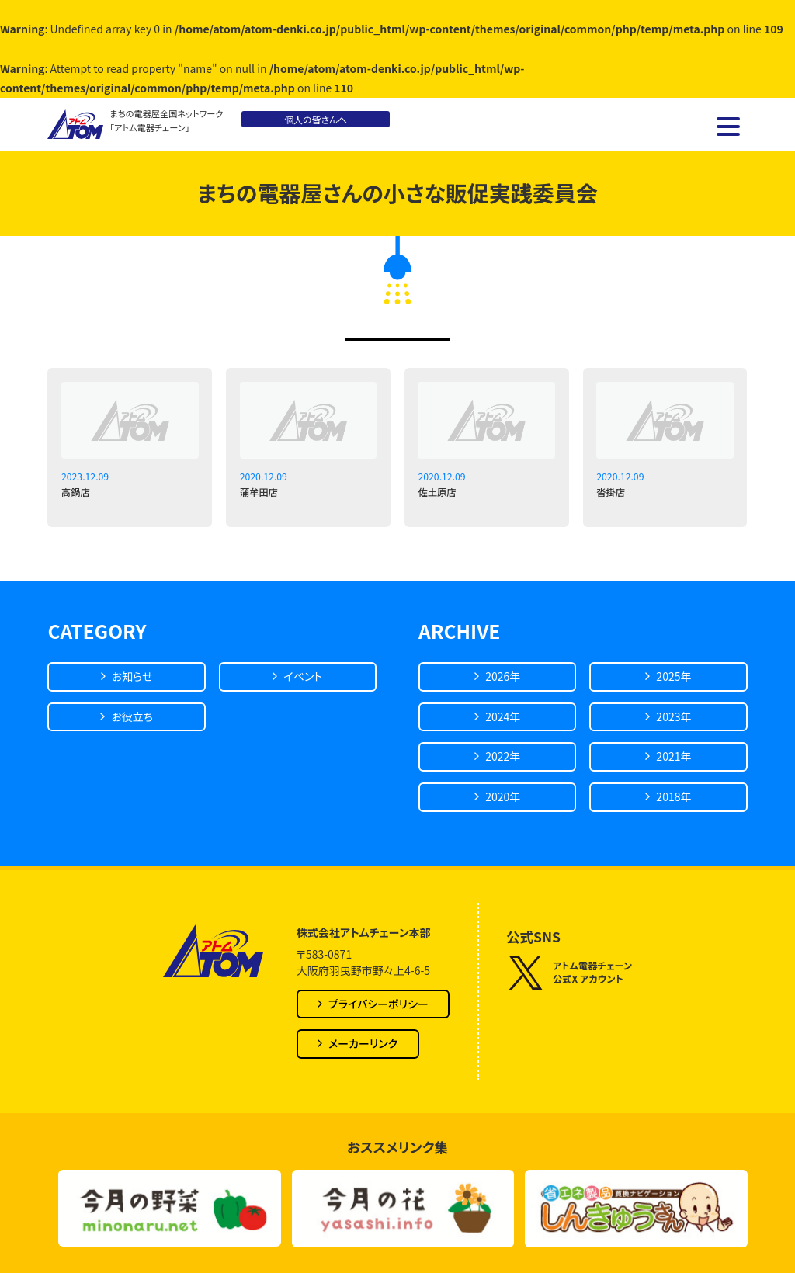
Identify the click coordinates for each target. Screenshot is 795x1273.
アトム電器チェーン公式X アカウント (569, 972)
